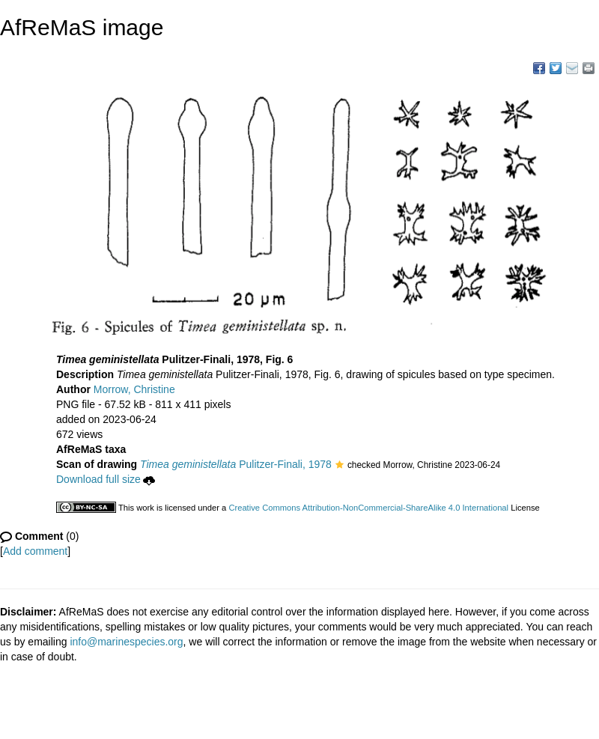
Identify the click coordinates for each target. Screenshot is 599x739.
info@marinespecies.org (126, 642)
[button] (339, 465)
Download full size (105, 479)
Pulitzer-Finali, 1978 (236, 464)
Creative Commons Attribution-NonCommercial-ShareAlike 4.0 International (368, 507)
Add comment (35, 551)
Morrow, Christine (134, 389)
